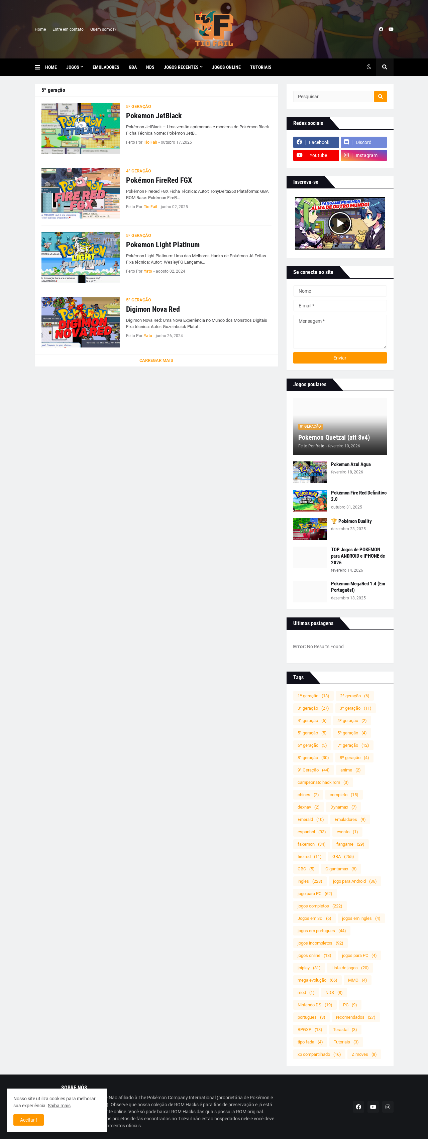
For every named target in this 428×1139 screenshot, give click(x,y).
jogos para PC (359, 955)
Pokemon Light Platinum (163, 245)
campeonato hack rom (323, 782)
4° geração (312, 720)
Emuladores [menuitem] (106, 67)
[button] (40, 67)
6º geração (312, 745)
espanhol (312, 832)
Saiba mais (59, 1105)
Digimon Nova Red (153, 309)
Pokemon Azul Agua (351, 464)
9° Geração (314, 770)
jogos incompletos (320, 943)
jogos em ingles (361, 918)
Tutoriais (346, 1042)
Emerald (311, 819)
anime (350, 770)
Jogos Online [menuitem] (226, 67)
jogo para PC (315, 893)
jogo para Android (355, 881)
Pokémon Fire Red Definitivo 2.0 (359, 496)
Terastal (345, 1029)
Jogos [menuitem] (72, 67)
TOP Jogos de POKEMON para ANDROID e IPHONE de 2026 (358, 556)
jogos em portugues (322, 931)
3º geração (355, 708)
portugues (311, 1017)
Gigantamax (341, 869)
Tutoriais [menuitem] (261, 67)
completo (344, 795)
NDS (334, 992)
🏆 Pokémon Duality (351, 521)
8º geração (354, 757)
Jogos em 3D (314, 918)
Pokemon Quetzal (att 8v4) (334, 437)
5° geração (312, 733)
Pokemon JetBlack (154, 116)
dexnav (309, 807)
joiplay (309, 968)
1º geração (313, 696)
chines (308, 795)
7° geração (353, 745)
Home (40, 29)
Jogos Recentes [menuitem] (181, 67)
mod (306, 992)
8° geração (313, 757)
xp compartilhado (319, 1054)
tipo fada (310, 1042)
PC (350, 1005)
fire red (310, 856)
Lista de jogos (350, 968)
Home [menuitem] (51, 67)
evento (347, 832)
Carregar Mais (156, 360)
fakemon (312, 844)
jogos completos (320, 906)
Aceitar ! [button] (28, 1120)
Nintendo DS (315, 1005)
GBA (343, 856)
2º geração (354, 696)
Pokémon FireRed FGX (159, 180)
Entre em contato (68, 29)
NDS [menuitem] (150, 67)
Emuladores (350, 819)
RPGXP (310, 1029)
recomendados (356, 1017)
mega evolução (317, 980)
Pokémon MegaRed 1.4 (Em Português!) (358, 587)
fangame (350, 844)
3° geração (313, 708)
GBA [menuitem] (133, 67)
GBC (306, 869)
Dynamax (343, 807)
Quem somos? (103, 29)
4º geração (352, 720)
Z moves (364, 1054)
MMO (357, 980)
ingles (310, 881)
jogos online (314, 955)
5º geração (352, 733)
